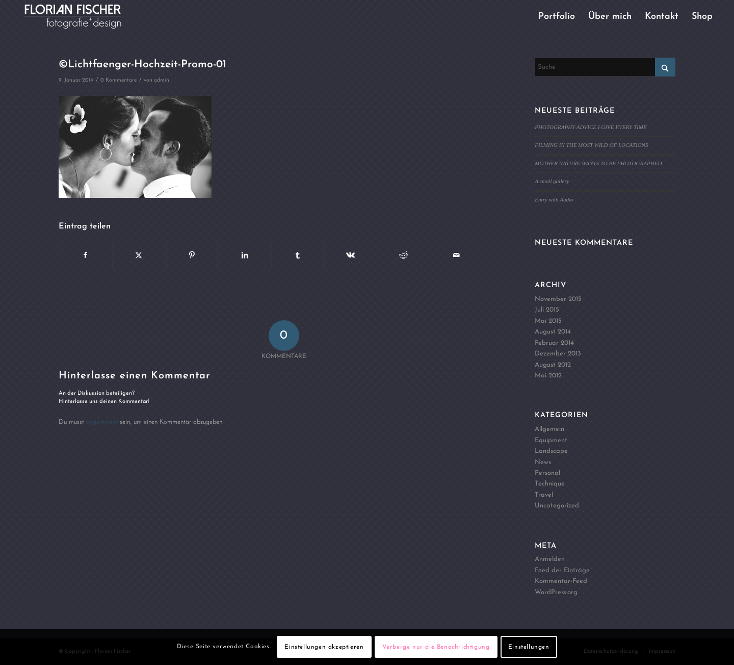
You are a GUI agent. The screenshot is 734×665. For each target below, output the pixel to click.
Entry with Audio (554, 199)
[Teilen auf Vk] (351, 255)
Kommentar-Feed (561, 581)
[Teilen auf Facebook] (85, 255)
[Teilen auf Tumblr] (298, 255)
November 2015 (558, 299)
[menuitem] (557, 16)
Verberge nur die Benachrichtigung (436, 647)
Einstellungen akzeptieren (323, 647)
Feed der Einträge (562, 570)
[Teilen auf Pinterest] (192, 255)
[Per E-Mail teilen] (456, 255)
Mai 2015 (548, 321)
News (543, 462)
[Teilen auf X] (139, 255)
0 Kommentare (118, 80)
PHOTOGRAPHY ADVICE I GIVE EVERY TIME (590, 127)
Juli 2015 (547, 309)
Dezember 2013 (558, 353)
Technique (550, 483)
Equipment (551, 440)
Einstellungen (528, 647)
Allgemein (549, 429)
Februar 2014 (554, 343)
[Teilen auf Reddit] (403, 255)
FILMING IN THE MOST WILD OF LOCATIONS (591, 145)
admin (161, 80)
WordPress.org (556, 592)
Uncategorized (557, 505)
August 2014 (553, 331)
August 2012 (553, 365)
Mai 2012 (548, 375)
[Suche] (605, 67)
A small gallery (552, 181)
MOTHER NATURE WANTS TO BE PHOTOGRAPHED (598, 163)
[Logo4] (81, 16)
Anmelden (550, 559)
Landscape (551, 451)
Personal (547, 473)
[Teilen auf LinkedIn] (245, 255)
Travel (544, 495)
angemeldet (102, 422)
